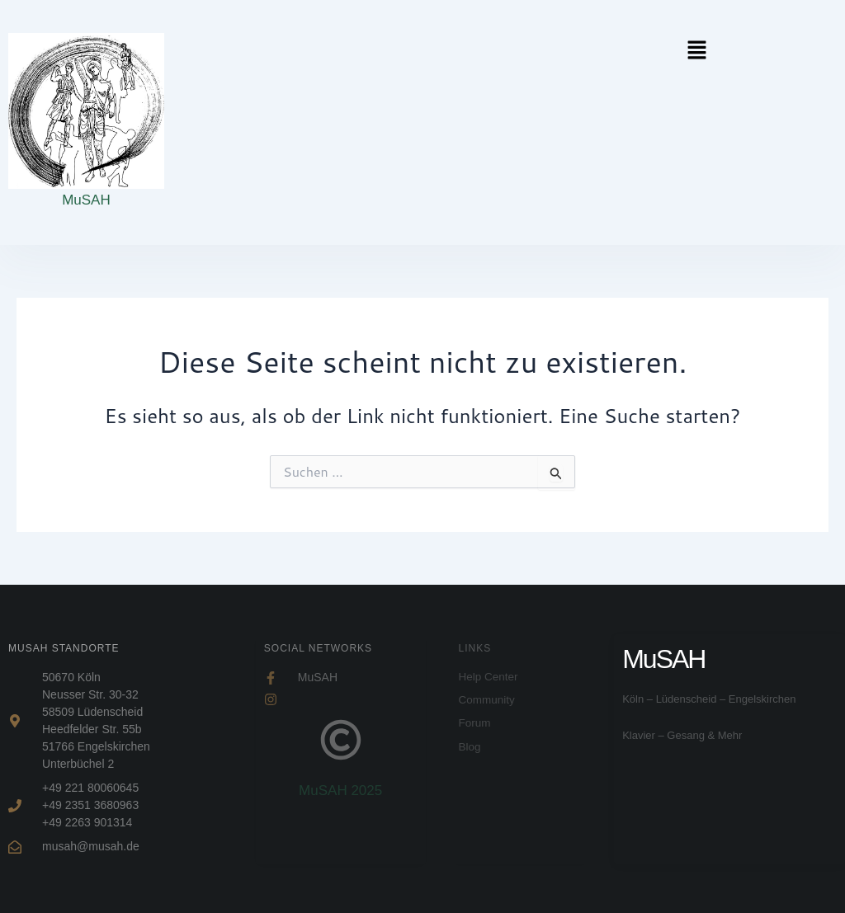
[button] (683, 50)
